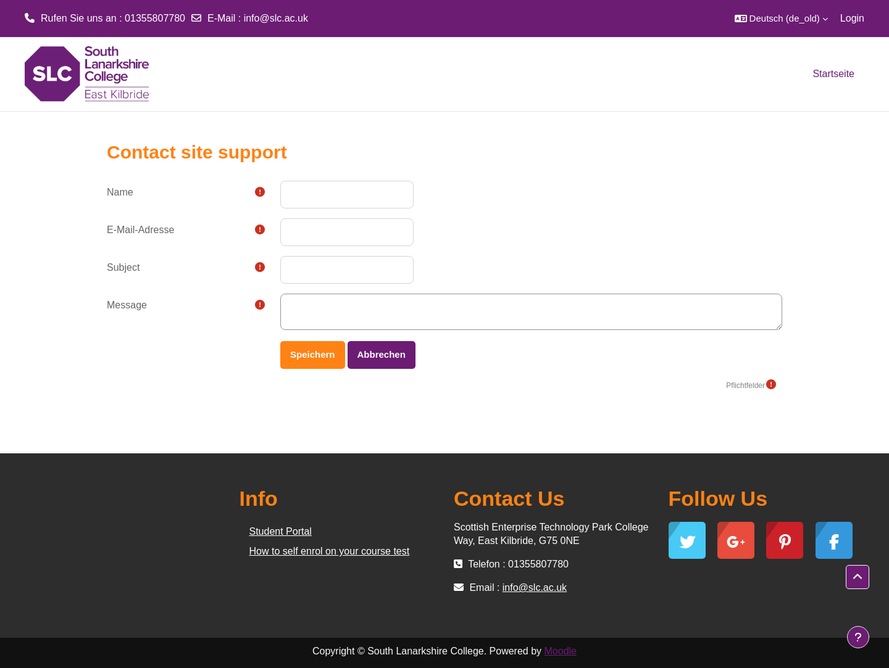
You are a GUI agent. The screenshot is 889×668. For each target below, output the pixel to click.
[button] (781, 18)
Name (120, 192)
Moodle (561, 651)
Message (127, 305)
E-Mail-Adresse (140, 230)
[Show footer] (858, 637)
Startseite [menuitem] (833, 73)
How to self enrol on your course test (329, 551)
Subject (123, 267)
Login (852, 18)
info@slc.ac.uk (276, 18)
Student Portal (280, 531)
